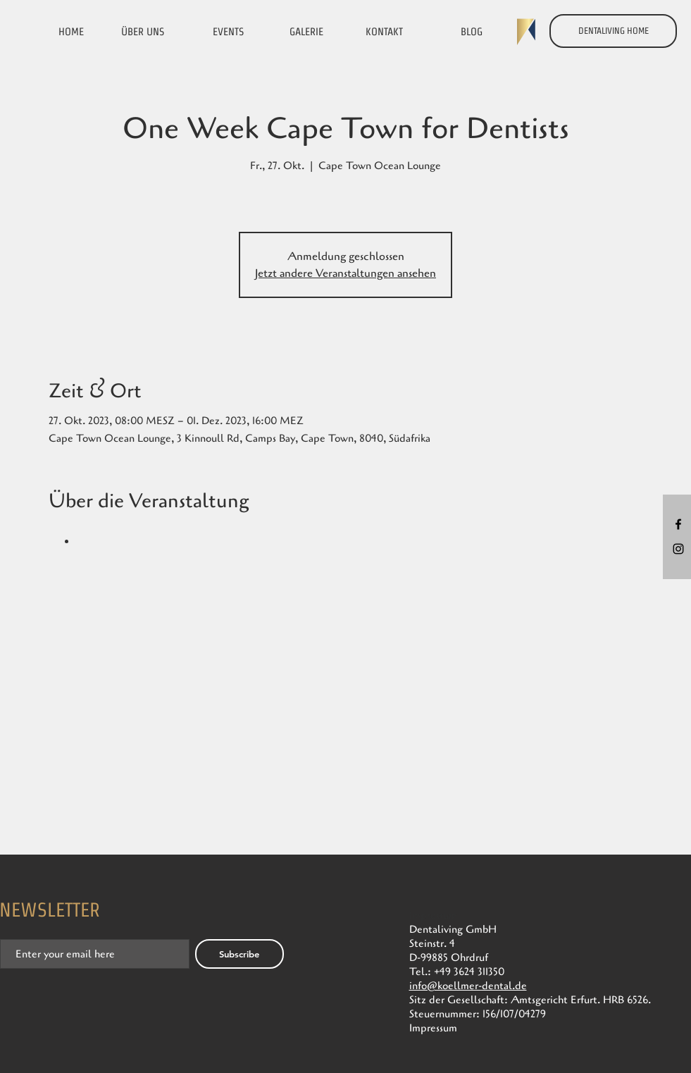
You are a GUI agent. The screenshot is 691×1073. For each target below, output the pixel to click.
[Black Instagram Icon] (678, 549)
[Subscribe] (239, 954)
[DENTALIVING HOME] (613, 31)
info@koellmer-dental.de (468, 986)
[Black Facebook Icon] (678, 524)
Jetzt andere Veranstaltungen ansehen (345, 273)
